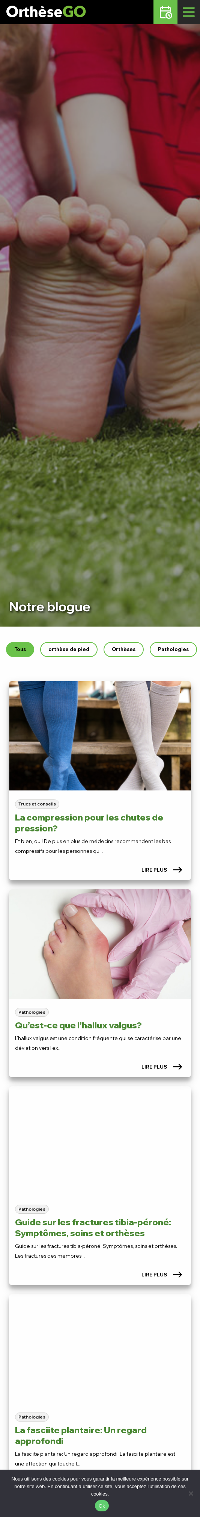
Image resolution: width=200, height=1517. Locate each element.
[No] (190, 1493)
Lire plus (161, 869)
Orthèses (123, 649)
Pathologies (173, 649)
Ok (102, 1506)
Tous (20, 649)
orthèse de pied (68, 649)
